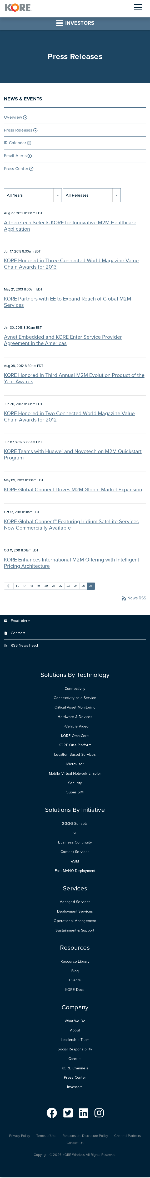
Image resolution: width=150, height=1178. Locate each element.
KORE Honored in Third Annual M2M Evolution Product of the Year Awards (74, 379)
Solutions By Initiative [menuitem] (75, 811)
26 (91, 586)
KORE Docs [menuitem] (74, 990)
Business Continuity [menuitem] (75, 843)
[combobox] (33, 196)
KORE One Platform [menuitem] (75, 746)
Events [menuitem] (75, 981)
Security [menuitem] (75, 784)
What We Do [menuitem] (75, 1022)
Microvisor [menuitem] (75, 765)
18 (31, 586)
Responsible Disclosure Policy (85, 1137)
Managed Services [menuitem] (75, 903)
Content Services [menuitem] (75, 853)
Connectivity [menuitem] (75, 689)
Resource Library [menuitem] (75, 962)
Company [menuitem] (75, 1008)
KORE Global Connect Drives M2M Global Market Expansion (73, 491)
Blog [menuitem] (75, 971)
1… (17, 586)
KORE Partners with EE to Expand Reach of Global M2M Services (67, 303)
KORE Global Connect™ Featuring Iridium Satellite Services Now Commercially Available (71, 525)
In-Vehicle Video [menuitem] (75, 727)
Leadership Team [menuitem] (75, 1041)
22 (61, 586)
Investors (75, 23)
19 (38, 586)
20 (46, 586)
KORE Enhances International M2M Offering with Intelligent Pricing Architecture (71, 564)
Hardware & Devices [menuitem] (75, 717)
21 (53, 586)
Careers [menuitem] (75, 1059)
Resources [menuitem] (75, 949)
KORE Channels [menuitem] (75, 1069)
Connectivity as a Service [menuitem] (75, 699)
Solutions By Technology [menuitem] (75, 676)
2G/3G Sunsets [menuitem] (75, 824)
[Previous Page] (9, 586)
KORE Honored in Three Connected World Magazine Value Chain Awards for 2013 (71, 265)
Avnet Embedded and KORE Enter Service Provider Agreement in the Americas (63, 341)
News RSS (133, 599)
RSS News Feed (24, 646)
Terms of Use (46, 1137)
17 (24, 586)
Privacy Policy (19, 1137)
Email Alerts (15, 156)
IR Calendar (15, 144)
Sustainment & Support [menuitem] (75, 931)
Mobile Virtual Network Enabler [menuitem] (75, 774)
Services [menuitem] (75, 889)
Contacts (18, 634)
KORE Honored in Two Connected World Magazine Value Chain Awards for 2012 (69, 417)
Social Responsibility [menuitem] (75, 1050)
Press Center (16, 169)
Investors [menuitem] (75, 1088)
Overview (13, 118)
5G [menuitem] (75, 834)
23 (68, 586)
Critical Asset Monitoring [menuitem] (75, 708)
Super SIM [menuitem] (74, 793)
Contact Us (75, 1144)
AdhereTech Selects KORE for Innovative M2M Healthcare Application (70, 226)
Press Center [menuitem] (75, 1078)
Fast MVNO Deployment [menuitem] (75, 871)
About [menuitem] (75, 1031)
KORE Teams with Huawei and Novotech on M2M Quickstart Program (73, 455)
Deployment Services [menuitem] (75, 912)
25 (83, 586)
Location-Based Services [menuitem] (75, 755)
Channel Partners (127, 1137)
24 (76, 586)
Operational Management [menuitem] (75, 921)
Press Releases (18, 131)
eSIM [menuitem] (75, 862)
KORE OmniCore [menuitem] (75, 736)
